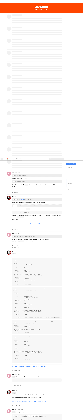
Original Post (69, 10)
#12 (35, 395)
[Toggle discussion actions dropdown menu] (75, 6)
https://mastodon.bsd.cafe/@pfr (25, 66)
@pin (18, 21)
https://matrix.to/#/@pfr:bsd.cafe (39, 66)
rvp (15, 42)
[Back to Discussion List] (2, 2)
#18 (13, 396)
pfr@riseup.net (15, 66)
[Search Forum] (56, 2)
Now (67, 32)
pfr (15, 18)
